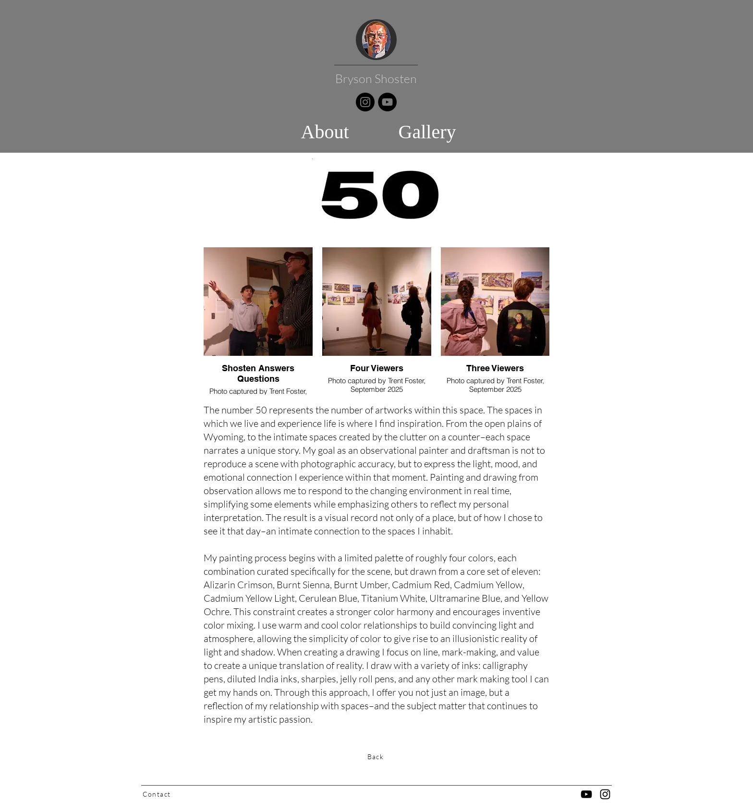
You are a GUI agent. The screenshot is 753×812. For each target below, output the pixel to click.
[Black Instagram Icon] (605, 794)
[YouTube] (387, 102)
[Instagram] (365, 102)
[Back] (376, 756)
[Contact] (157, 794)
